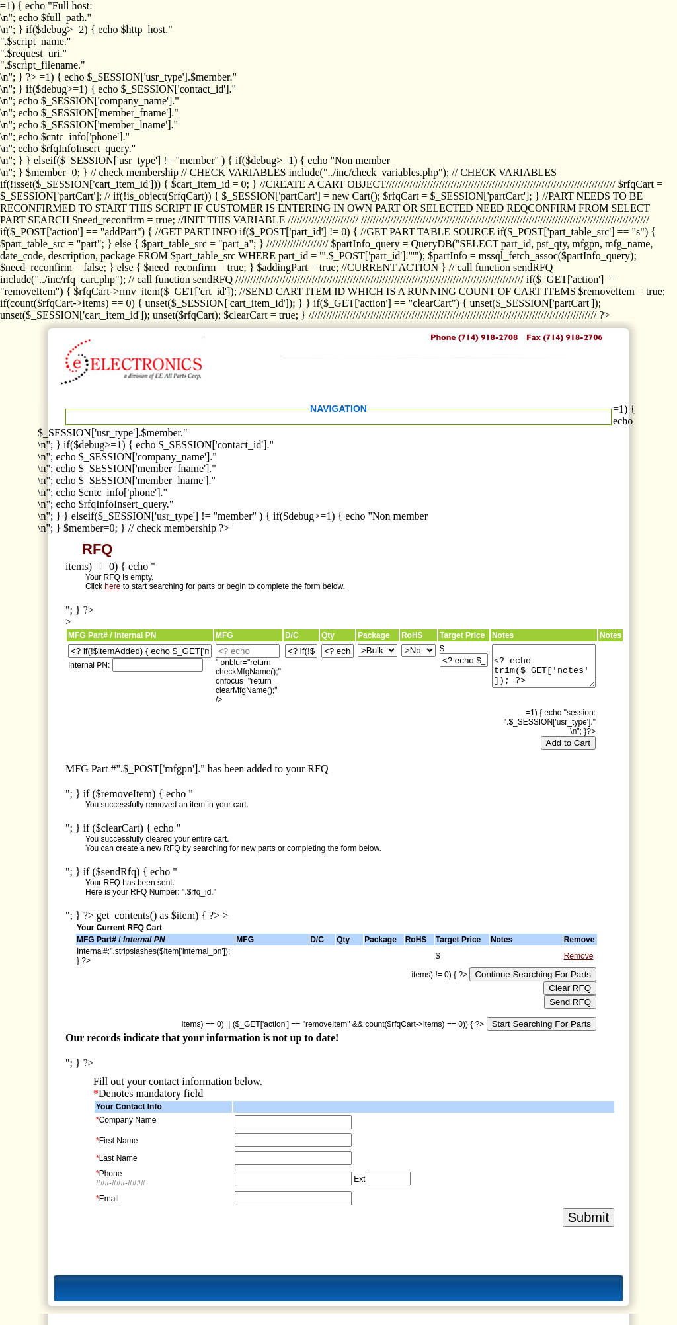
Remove (579, 956)
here (112, 586)
